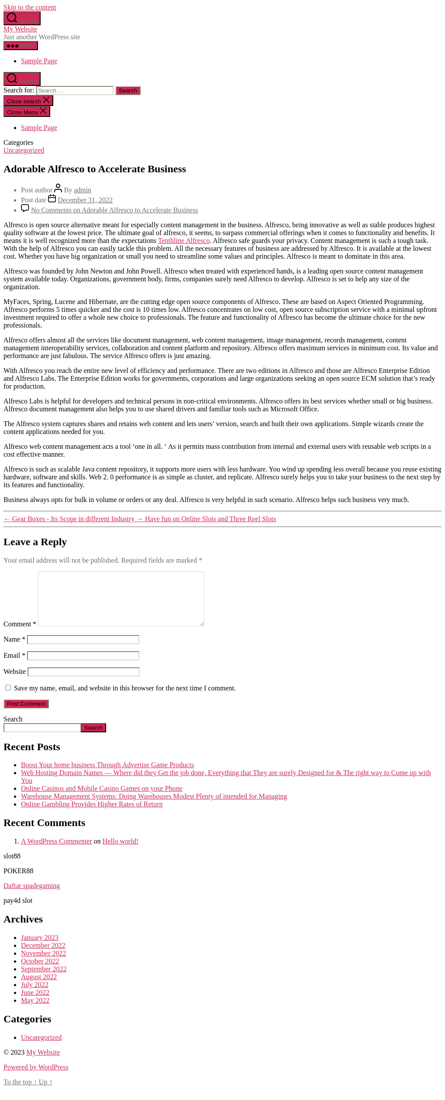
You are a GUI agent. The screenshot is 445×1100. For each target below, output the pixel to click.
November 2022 (43, 963)
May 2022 (35, 1011)
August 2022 (39, 987)
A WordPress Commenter (56, 851)
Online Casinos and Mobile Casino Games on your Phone (102, 799)
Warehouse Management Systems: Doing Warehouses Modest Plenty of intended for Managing (154, 806)
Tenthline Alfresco (184, 240)
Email (14, 666)
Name (14, 649)
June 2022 (35, 1003)
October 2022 (40, 971)
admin (82, 190)
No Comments (114, 210)
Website (14, 682)
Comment (19, 634)
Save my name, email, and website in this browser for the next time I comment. (125, 698)
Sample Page (39, 61)
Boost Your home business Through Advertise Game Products (107, 775)
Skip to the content (29, 7)
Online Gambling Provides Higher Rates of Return (91, 814)
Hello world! (120, 851)
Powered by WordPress (36, 1077)
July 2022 (34, 995)
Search (13, 729)
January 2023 (40, 948)
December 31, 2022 (85, 200)
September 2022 (43, 979)
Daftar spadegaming (31, 896)
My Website (20, 29)
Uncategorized (23, 150)
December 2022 (43, 956)
